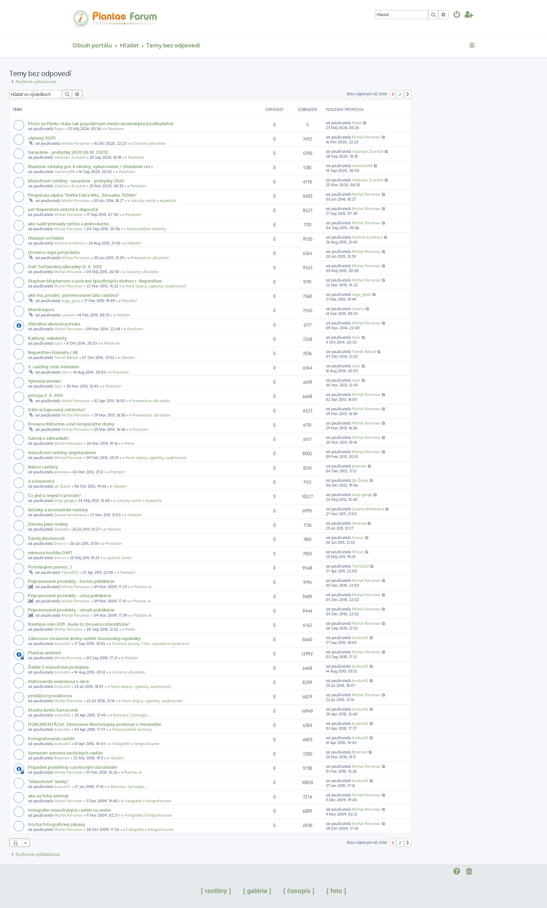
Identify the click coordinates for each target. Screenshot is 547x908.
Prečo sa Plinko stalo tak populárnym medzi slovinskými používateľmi (100, 123)
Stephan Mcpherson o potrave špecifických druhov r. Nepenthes (95, 281)
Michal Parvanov (75, 143)
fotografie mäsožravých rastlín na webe (69, 810)
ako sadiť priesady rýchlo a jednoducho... (70, 223)
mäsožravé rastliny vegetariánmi (62, 452)
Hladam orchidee (46, 238)
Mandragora (41, 309)
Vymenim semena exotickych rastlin (65, 753)
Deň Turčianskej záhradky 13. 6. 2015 (65, 266)
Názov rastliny (43, 467)
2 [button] (400, 94)
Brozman (61, 758)
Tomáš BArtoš (66, 357)
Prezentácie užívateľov (150, 257)
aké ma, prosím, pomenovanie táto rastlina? (73, 295)
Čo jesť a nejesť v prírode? (54, 495)
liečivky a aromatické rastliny (58, 509)
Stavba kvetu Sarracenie (53, 710)
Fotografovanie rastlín (51, 738)
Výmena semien (44, 381)
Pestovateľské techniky (146, 228)
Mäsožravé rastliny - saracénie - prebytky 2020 (76, 180)
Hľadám (134, 243)
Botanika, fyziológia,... (132, 715)
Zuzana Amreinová (70, 514)
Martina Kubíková (69, 243)
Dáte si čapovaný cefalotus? (57, 409)
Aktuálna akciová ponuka (54, 324)
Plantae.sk (143, 586)
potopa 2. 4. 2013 (45, 395)
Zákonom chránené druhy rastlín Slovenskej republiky (84, 638)
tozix (58, 343)
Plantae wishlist (44, 652)
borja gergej (64, 500)
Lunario (67, 315)
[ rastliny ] (216, 890)
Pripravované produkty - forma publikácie (71, 581)
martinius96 (64, 171)
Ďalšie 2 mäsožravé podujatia (58, 667)
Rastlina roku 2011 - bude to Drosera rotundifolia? (79, 624)
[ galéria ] (257, 890)
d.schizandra (41, 481)
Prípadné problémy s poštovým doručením (72, 767)
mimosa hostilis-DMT (50, 552)
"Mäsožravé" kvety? (48, 781)
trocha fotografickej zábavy (56, 824)
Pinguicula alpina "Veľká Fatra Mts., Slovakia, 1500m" (82, 195)
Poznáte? (129, 300)
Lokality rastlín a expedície (153, 200)
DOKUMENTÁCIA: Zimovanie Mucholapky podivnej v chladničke (94, 724)
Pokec (130, 443)
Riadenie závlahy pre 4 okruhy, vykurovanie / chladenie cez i (90, 166)
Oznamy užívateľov (149, 143)
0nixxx (60, 543)
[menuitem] (457, 15)
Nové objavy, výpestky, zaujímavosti (155, 286)
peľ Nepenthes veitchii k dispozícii (63, 209)
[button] (407, 94)
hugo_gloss (71, 300)
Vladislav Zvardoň (69, 157)
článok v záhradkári (48, 438)
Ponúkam (116, 128)
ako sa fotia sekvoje (48, 795)
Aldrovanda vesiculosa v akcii (58, 681)
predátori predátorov (50, 695)
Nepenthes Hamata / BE (53, 352)
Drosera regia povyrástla (54, 252)
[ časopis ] (298, 890)
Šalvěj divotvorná (46, 538)
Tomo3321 (69, 572)
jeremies (61, 472)
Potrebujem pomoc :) (50, 567)
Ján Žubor (62, 486)
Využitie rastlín (119, 557)
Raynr (59, 128)
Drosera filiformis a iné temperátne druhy (71, 424)
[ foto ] (336, 890)
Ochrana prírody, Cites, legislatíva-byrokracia (150, 643)
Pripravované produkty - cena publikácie (69, 595)
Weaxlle (61, 529)
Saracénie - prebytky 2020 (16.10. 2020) (68, 152)
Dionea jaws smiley (48, 524)
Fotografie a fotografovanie (135, 743)
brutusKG (62, 643)
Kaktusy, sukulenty (47, 338)
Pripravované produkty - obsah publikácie (71, 610)
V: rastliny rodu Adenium (53, 366)
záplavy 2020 (41, 138)
